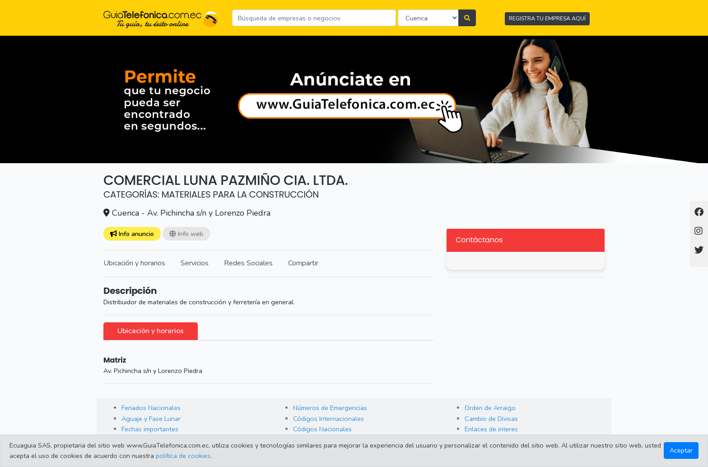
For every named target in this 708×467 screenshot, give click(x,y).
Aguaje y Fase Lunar (151, 418)
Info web (186, 233)
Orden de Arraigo (490, 407)
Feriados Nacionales (151, 407)
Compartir (303, 263)
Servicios (195, 263)
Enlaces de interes (491, 429)
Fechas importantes (149, 429)
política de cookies (183, 455)
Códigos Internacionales (328, 418)
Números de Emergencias (330, 407)
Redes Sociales (248, 263)
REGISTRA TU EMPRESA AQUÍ (547, 18)
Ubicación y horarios (134, 263)
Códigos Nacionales (322, 429)
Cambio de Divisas (491, 418)
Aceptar (681, 450)
